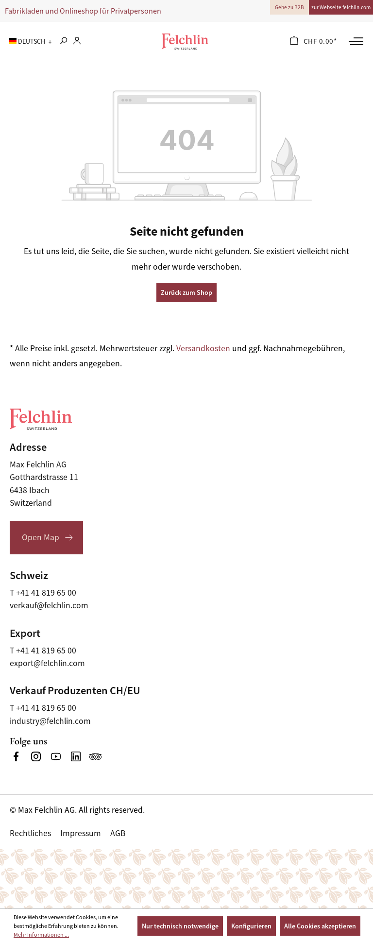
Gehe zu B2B (289, 7)
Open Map (40, 537)
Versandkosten (203, 348)
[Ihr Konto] (77, 41)
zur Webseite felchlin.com (341, 7)
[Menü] (354, 41)
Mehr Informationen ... (41, 935)
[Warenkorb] (313, 41)
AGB (117, 833)
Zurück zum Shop (186, 292)
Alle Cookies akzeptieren (320, 926)
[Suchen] (63, 41)
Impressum (80, 833)
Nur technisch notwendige (180, 926)
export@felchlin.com (47, 663)
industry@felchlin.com (50, 721)
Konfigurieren (251, 926)
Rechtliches (30, 833)
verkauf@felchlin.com (49, 605)
